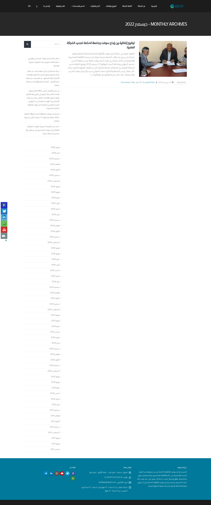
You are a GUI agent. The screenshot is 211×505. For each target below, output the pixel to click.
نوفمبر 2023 (54, 289)
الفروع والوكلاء (111, 6)
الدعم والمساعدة (79, 6)
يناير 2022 (55, 398)
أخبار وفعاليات (95, 6)
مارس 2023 (54, 327)
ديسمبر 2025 (54, 158)
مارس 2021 (54, 442)
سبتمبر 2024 (54, 234)
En (29, 6)
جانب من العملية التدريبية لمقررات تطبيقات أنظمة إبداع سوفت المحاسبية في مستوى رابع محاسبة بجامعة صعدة (42, 129)
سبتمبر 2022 (54, 360)
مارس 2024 (54, 267)
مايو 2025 (55, 196)
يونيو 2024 (55, 251)
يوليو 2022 (54, 371)
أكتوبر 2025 (54, 169)
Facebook (73, 466)
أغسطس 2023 (53, 305)
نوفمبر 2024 (54, 223)
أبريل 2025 (55, 201)
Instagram (57, 466)
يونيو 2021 (55, 436)
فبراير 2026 (54, 147)
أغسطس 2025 (53, 180)
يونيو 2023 (54, 316)
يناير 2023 (55, 338)
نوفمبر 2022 (54, 349)
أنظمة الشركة (127, 6)
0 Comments (126, 83)
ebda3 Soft (150, 83)
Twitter (67, 466)
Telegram (46, 466)
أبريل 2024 (55, 262)
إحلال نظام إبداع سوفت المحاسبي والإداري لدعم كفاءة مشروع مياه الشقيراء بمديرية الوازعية (43, 62)
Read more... (181, 83)
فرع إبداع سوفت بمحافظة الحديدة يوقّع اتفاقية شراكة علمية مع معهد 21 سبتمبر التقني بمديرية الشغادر (43, 117)
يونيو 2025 (54, 190)
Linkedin (51, 466)
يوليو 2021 (55, 431)
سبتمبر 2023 (54, 300)
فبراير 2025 (54, 207)
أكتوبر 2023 (54, 294)
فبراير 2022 (54, 393)
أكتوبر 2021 (54, 415)
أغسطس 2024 (53, 240)
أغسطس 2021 (53, 425)
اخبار (137, 83)
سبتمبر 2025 (54, 174)
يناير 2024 (55, 278)
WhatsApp (73, 471)
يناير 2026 (55, 152)
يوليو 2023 (54, 311)
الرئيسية (154, 6)
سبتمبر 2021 (54, 420)
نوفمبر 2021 (54, 409)
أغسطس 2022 (53, 365)
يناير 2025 (55, 212)
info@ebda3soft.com (106, 475)
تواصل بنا (46, 6)
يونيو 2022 (54, 376)
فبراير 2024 (55, 273)
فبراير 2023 (54, 333)
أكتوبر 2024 (54, 229)
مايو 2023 (55, 322)
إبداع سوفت (103, 502)
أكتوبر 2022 (54, 354)
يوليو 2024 (54, 245)
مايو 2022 (55, 382)
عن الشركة (141, 6)
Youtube (62, 466)
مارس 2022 (54, 387)
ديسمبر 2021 (54, 404)
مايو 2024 (55, 256)
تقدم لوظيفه (60, 6)
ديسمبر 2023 (54, 283)
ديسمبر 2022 (54, 344)
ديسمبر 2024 (54, 218)
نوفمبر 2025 (54, 163)
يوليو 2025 (54, 185)
